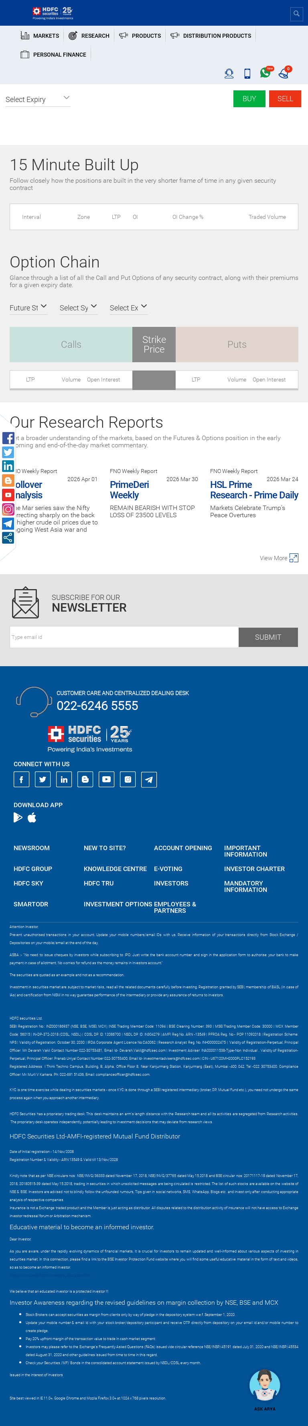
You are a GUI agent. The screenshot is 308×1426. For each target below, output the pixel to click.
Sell (285, 98)
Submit (268, 637)
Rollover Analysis (26, 490)
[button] (38, 99)
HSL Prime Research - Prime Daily (254, 490)
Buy (249, 98)
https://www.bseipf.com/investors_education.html (50, 1275)
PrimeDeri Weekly (129, 490)
